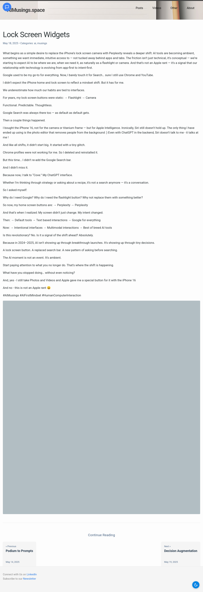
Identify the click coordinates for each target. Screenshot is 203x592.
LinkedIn (32, 574)
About (190, 8)
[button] (195, 584)
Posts (139, 8)
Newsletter (29, 578)
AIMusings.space (26, 10)
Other (173, 8)
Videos (156, 8)
